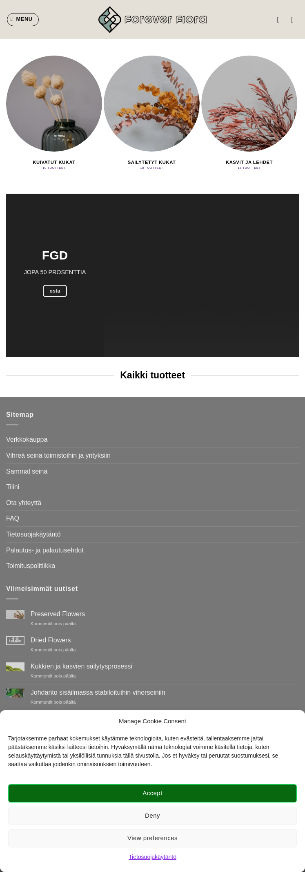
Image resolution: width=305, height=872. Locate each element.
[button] (23, 19)
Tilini (12, 486)
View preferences (152, 837)
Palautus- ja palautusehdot (44, 550)
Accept (152, 792)
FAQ (12, 518)
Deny (152, 815)
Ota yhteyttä (23, 502)
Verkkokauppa (26, 439)
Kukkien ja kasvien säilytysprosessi (81, 666)
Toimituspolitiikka (30, 565)
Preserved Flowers (58, 613)
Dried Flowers (51, 640)
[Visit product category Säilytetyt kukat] (152, 114)
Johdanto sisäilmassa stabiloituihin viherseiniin (98, 692)
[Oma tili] (281, 20)
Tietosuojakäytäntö (152, 857)
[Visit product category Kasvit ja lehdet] (249, 114)
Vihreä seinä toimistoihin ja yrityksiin (58, 455)
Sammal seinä (26, 471)
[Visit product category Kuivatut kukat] (54, 114)
